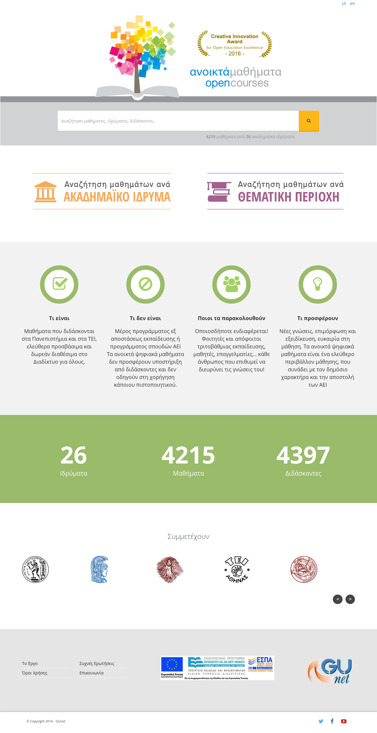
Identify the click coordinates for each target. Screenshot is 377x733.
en (352, 3)
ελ (344, 3)
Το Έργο (30, 663)
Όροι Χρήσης (34, 673)
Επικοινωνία (91, 673)
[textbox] (178, 120)
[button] (309, 121)
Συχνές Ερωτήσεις (97, 663)
